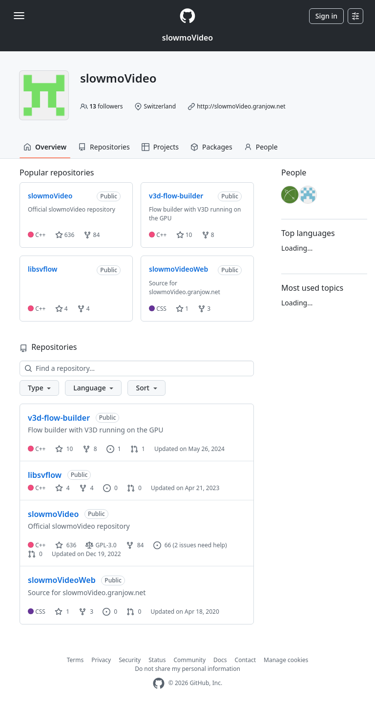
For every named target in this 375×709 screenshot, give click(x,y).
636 (65, 235)
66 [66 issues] (162, 545)
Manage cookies (286, 660)
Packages (211, 146)
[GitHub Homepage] (159, 683)
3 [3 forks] (86, 611)
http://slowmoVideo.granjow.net (241, 106)
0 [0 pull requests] (134, 488)
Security (130, 660)
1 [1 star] (62, 611)
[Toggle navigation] (19, 15)
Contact (245, 660)
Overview (44, 146)
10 (184, 235)
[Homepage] (187, 16)
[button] (39, 388)
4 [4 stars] (62, 488)
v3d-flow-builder (59, 417)
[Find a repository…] (137, 368)
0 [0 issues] (110, 488)
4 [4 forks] (86, 488)
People (261, 146)
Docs (220, 660)
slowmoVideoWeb (62, 580)
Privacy (101, 660)
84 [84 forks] (135, 545)
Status (157, 660)
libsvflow (45, 475)
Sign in (326, 16)
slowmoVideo (187, 37)
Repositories (104, 146)
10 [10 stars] (64, 449)
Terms (75, 660)
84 (91, 235)
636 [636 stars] (66, 545)
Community (189, 660)
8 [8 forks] (90, 449)
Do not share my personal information (187, 669)
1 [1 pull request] (137, 449)
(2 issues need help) (200, 545)
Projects (160, 146)
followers (106, 106)
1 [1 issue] (113, 449)
